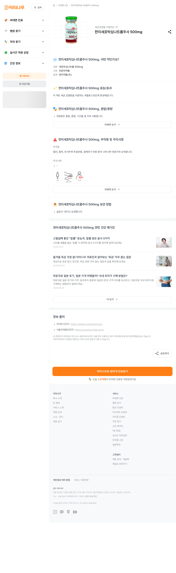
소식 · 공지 (58, 416)
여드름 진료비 (118, 416)
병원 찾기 (116, 403)
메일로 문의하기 (119, 464)
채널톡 (126, 459)
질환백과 (116, 444)
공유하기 (162, 353)
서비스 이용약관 (81, 480)
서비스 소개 (58, 407)
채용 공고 (57, 421)
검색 (38, 7)
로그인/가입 (24, 84)
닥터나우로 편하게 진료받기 (112, 371)
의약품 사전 (117, 440)
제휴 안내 (57, 412)
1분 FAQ (116, 430)
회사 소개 (57, 398)
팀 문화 (56, 403)
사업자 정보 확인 (90, 496)
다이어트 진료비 (119, 412)
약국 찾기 (116, 421)
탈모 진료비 (117, 407)
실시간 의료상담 (119, 435)
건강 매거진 (117, 426)
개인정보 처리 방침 (61, 480)
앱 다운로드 (24, 76)
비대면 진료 (117, 398)
